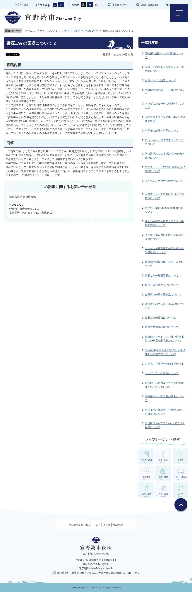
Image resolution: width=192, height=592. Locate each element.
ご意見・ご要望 (71, 30)
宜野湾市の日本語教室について (163, 294)
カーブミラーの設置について (162, 373)
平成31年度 (91, 30)
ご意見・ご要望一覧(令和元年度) (164, 363)
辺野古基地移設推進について (162, 327)
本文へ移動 (21, 4)
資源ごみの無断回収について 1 (163, 275)
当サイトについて (47, 30)
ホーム (29, 30)
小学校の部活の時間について (162, 130)
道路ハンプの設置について (160, 80)
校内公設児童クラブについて (162, 284)
